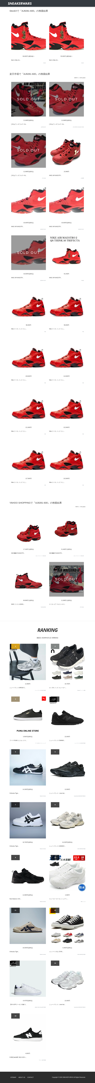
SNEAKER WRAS (68, 1077)
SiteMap (13, 1077)
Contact (30, 1077)
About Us (21, 1077)
